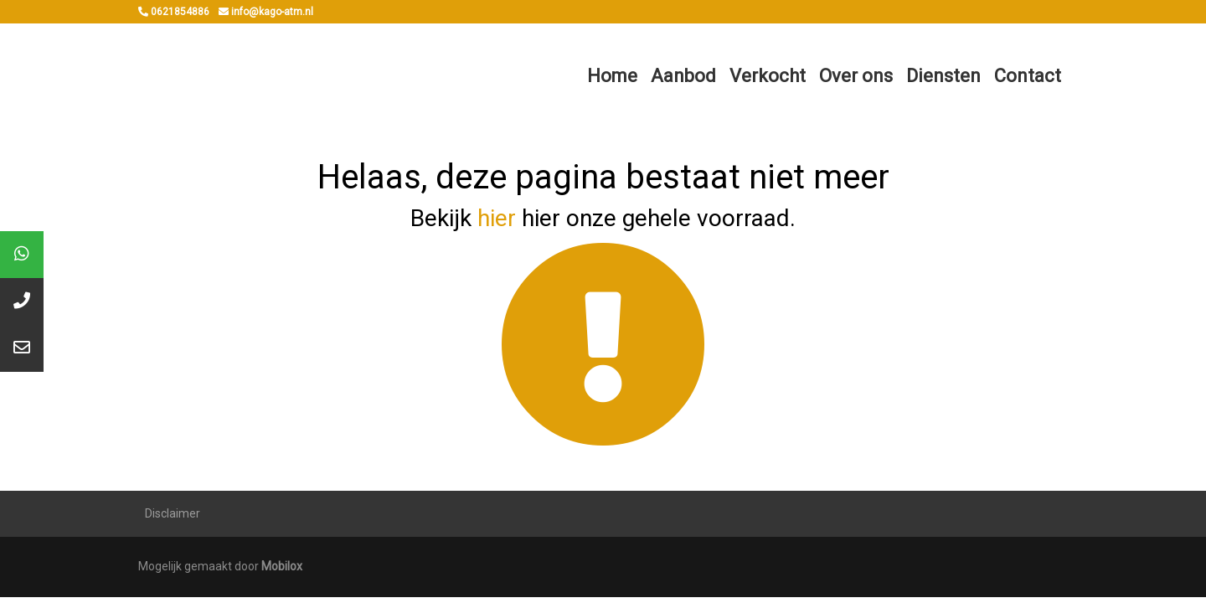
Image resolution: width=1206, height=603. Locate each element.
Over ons (856, 75)
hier (496, 218)
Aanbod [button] (683, 75)
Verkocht (767, 75)
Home (612, 75)
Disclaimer (172, 513)
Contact (1027, 75)
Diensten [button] (943, 75)
